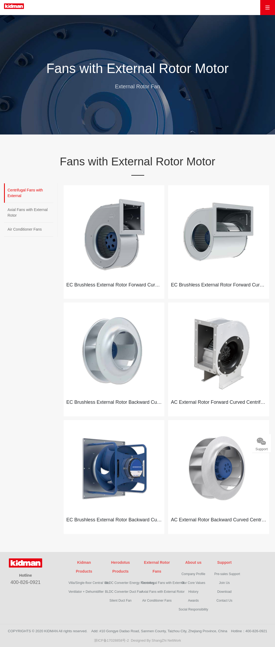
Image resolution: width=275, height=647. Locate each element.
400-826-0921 (25, 581)
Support (224, 561)
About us (193, 561)
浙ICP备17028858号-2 (111, 639)
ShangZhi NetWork (166, 639)
